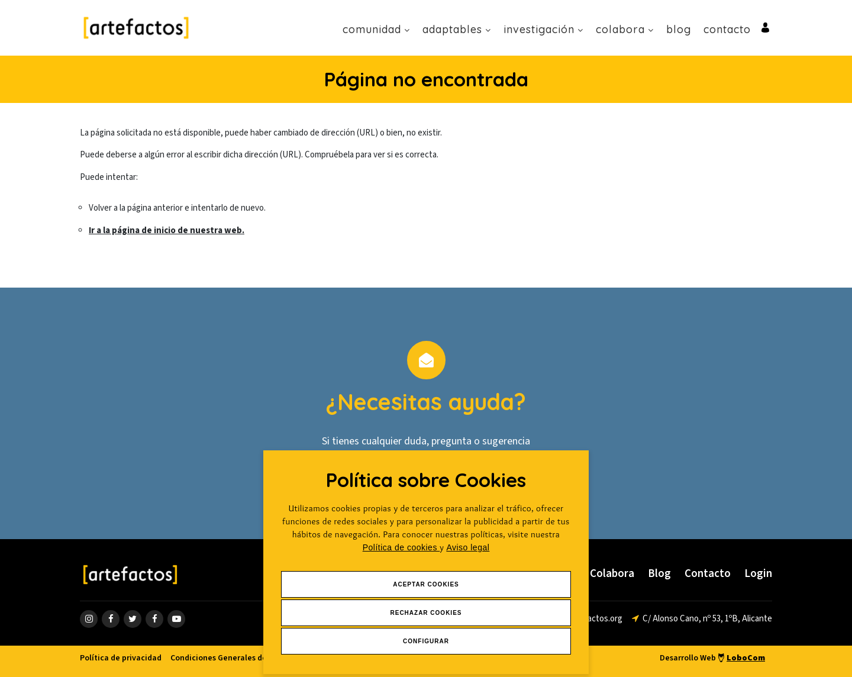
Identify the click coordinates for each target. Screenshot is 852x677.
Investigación (543, 29)
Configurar (426, 641)
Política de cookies (401, 547)
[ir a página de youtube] (176, 619)
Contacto (727, 29)
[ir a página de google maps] (702, 618)
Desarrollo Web (712, 658)
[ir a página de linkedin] (154, 619)
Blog (678, 29)
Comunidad (376, 29)
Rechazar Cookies (426, 613)
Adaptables (456, 29)
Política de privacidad (121, 658)
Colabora (625, 29)
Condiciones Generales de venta (230, 658)
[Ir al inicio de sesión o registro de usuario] (765, 27)
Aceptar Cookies (426, 584)
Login (758, 574)
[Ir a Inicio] (136, 27)
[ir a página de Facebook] (111, 619)
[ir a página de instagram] (89, 619)
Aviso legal (467, 547)
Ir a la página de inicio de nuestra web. (166, 230)
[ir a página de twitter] (132, 619)
